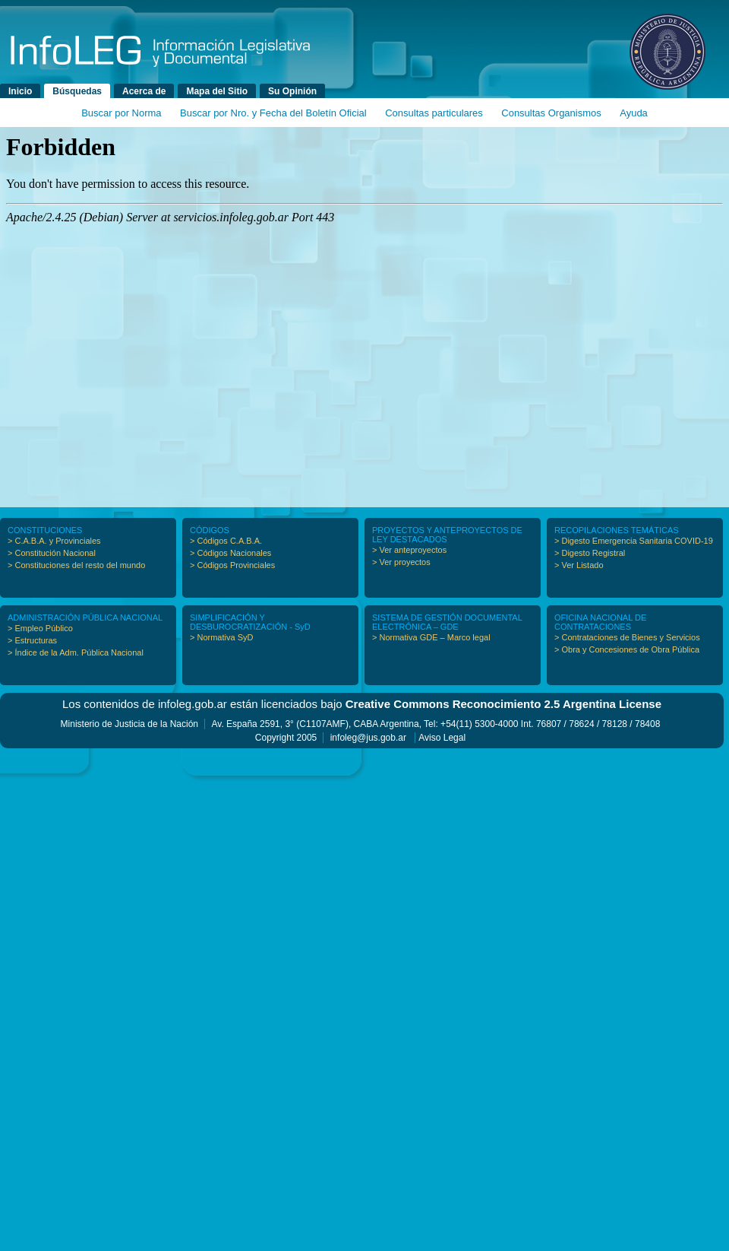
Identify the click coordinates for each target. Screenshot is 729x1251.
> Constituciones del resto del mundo (76, 565)
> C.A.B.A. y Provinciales (54, 540)
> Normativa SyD (221, 637)
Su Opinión (292, 91)
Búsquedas (77, 91)
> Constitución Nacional (52, 552)
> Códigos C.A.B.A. (226, 540)
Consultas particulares (434, 113)
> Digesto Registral (589, 552)
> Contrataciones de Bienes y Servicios (627, 637)
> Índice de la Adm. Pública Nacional (76, 652)
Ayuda (634, 113)
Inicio (20, 91)
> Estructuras (32, 640)
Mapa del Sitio (217, 91)
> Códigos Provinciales (232, 565)
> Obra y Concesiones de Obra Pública (626, 649)
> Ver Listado (579, 565)
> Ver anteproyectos (409, 549)
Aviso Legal (441, 737)
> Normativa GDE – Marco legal (431, 637)
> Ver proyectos (401, 562)
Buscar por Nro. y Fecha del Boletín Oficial (273, 113)
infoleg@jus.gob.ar (368, 737)
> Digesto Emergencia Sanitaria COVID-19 (633, 540)
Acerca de (144, 91)
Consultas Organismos (551, 113)
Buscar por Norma (121, 113)
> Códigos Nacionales (230, 552)
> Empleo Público (40, 628)
